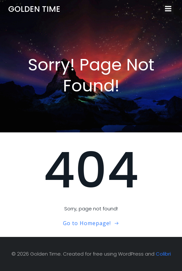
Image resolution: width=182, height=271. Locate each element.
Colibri (163, 253)
